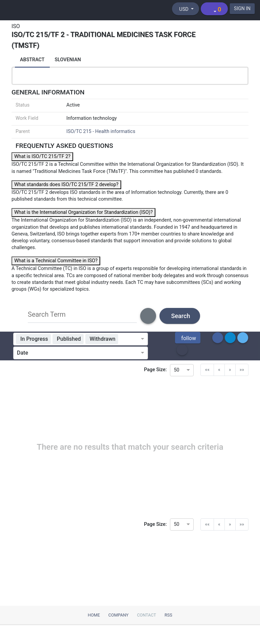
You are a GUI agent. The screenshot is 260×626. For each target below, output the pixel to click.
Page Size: (155, 370)
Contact (146, 615)
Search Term (47, 314)
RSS (168, 615)
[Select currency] (185, 8)
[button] (187, 337)
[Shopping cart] (214, 8)
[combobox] (130, 339)
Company (118, 615)
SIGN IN (242, 8)
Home (94, 615)
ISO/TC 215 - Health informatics (100, 131)
